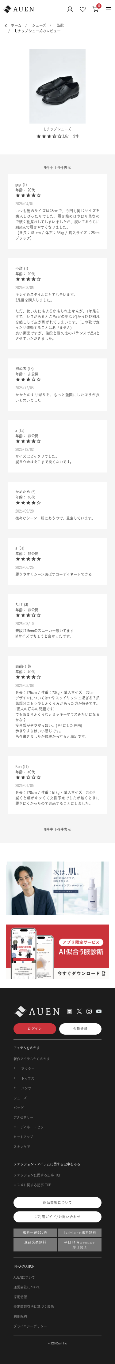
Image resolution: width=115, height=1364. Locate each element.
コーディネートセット (30, 1127)
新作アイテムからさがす (31, 1059)
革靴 (60, 25)
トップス (27, 1079)
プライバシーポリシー (30, 1326)
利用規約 (20, 1316)
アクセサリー (23, 1117)
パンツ (26, 1088)
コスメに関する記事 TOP (32, 1185)
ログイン (35, 1029)
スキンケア (21, 1147)
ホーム (16, 25)
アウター (28, 1069)
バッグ (18, 1108)
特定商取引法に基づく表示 (33, 1307)
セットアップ (23, 1137)
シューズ (39, 25)
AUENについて (24, 1277)
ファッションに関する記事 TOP (37, 1175)
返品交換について (57, 1202)
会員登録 (80, 1029)
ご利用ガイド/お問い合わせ (57, 1217)
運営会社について (26, 1287)
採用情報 (20, 1297)
